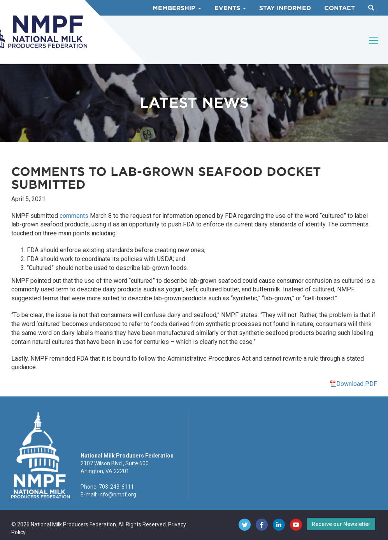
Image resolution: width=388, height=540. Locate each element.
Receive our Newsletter (341, 524)
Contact (339, 8)
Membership (177, 8)
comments (74, 215)
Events (230, 8)
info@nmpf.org (117, 494)
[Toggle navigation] (374, 40)
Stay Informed (285, 8)
